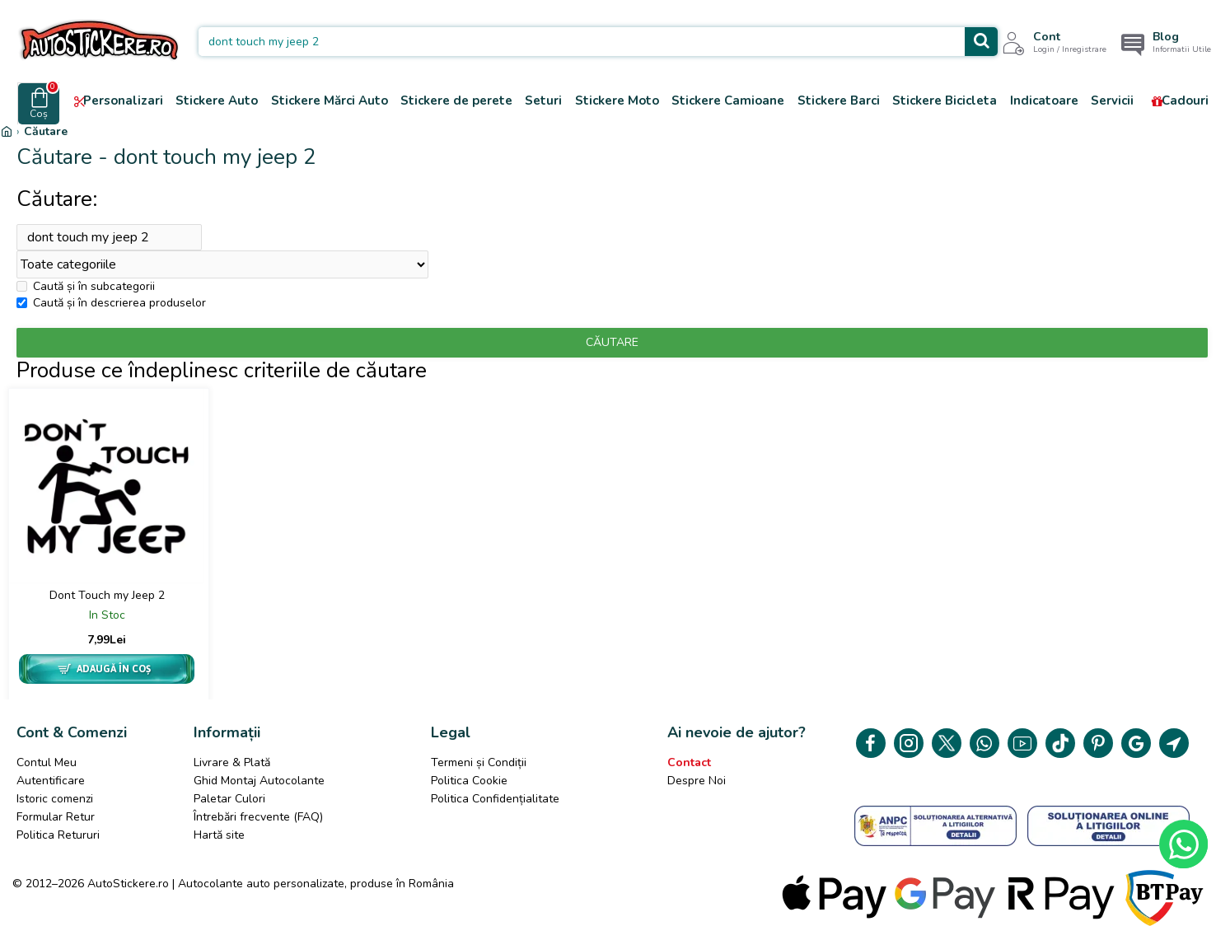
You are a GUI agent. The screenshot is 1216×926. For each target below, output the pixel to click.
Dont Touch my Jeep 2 (107, 600)
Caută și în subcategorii (85, 291)
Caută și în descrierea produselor (111, 308)
